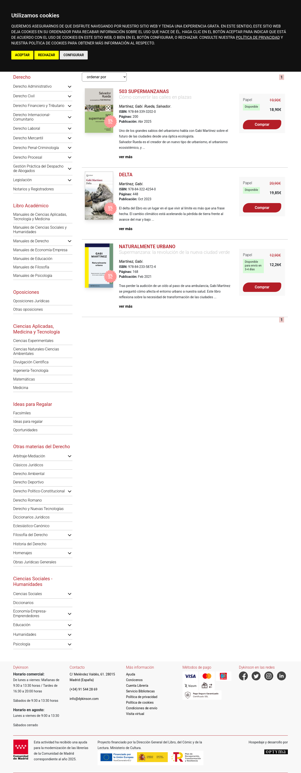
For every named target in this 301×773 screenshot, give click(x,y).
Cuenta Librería (137, 685)
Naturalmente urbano (147, 246)
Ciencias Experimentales (33, 340)
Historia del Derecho (29, 544)
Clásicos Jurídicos (28, 465)
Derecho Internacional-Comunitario (31, 117)
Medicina (20, 387)
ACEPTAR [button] (22, 55)
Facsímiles (22, 413)
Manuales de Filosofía (31, 267)
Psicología (21, 644)
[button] (69, 86)
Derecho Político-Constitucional (39, 491)
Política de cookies (140, 702)
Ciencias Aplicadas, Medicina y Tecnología (36, 329)
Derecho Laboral (26, 128)
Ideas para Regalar (32, 404)
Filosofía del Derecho (30, 535)
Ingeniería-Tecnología (30, 370)
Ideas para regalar (28, 421)
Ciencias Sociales (27, 594)
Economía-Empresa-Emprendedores (30, 613)
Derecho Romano (27, 500)
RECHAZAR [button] (46, 55)
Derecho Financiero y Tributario (38, 105)
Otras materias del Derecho (41, 446)
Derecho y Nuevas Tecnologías (38, 508)
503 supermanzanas (144, 91)
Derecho (22, 77)
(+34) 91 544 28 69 (83, 689)
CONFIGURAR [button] (73, 55)
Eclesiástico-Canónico (31, 526)
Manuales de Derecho (31, 241)
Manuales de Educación (32, 258)
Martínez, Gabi (131, 106)
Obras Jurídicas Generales (34, 562)
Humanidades (24, 634)
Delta (125, 174)
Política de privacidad (141, 697)
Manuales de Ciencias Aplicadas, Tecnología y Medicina (40, 216)
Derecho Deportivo (28, 482)
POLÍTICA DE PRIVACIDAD (258, 37)
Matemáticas (24, 379)
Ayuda (130, 674)
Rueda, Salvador (157, 106)
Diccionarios (23, 602)
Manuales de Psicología (32, 275)
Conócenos (134, 680)
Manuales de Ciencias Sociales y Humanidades (40, 229)
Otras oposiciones (28, 309)
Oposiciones (26, 292)
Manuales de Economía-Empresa (40, 250)
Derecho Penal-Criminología (36, 147)
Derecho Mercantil (28, 138)
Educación (21, 625)
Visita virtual (135, 714)
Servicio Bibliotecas (140, 691)
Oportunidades (25, 430)
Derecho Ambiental (28, 473)
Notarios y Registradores (33, 189)
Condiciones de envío (141, 708)
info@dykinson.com (84, 699)
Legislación (22, 180)
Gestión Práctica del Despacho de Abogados (38, 168)
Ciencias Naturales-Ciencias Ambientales (36, 351)
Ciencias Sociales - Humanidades (32, 581)
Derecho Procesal (27, 157)
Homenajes (22, 553)
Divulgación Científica (30, 362)
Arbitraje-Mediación (29, 456)
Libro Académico (30, 205)
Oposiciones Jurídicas (31, 301)
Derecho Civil (24, 96)
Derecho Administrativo (32, 86)
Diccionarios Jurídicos (31, 517)
